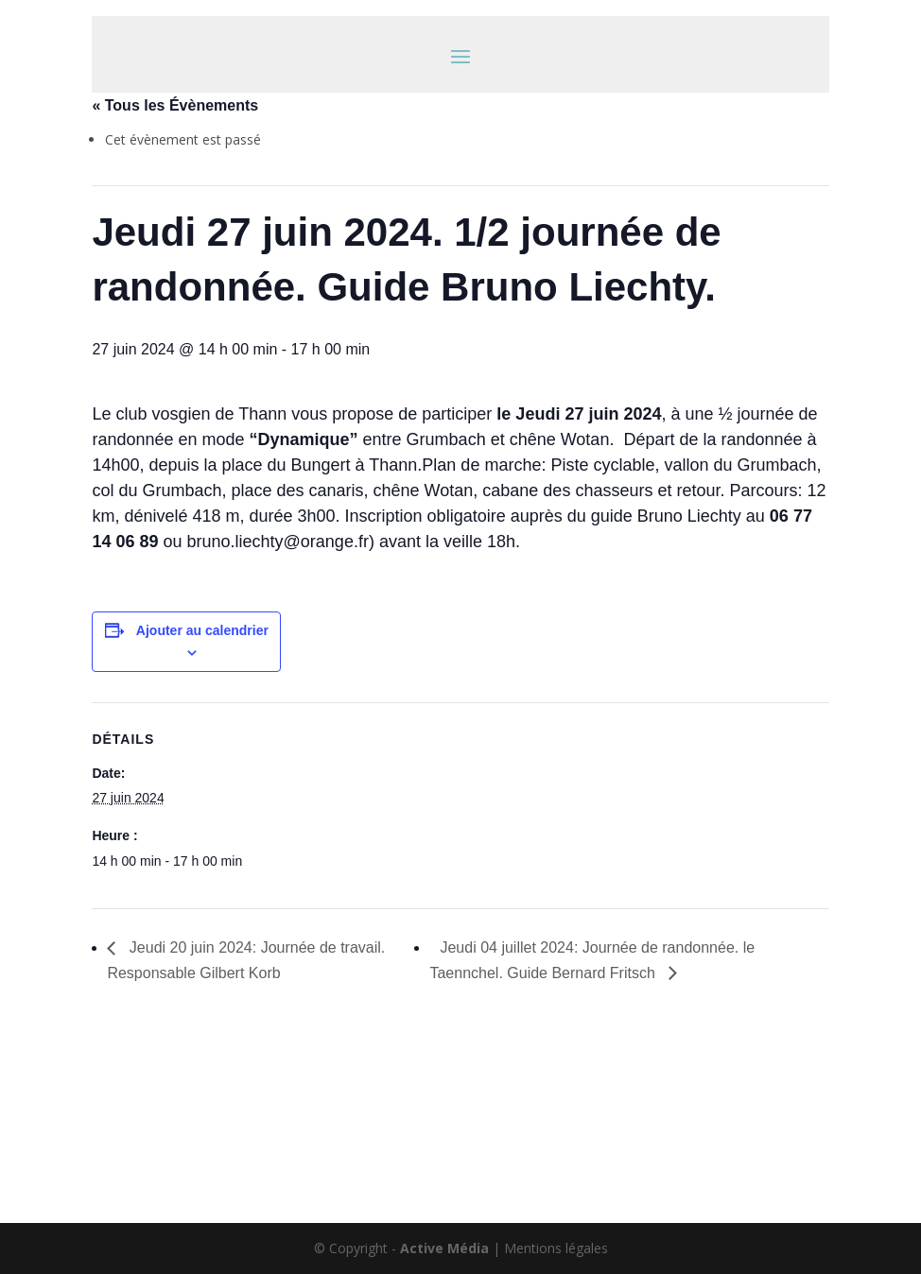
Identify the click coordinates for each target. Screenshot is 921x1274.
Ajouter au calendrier (202, 630)
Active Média (444, 1248)
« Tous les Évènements (175, 105)
